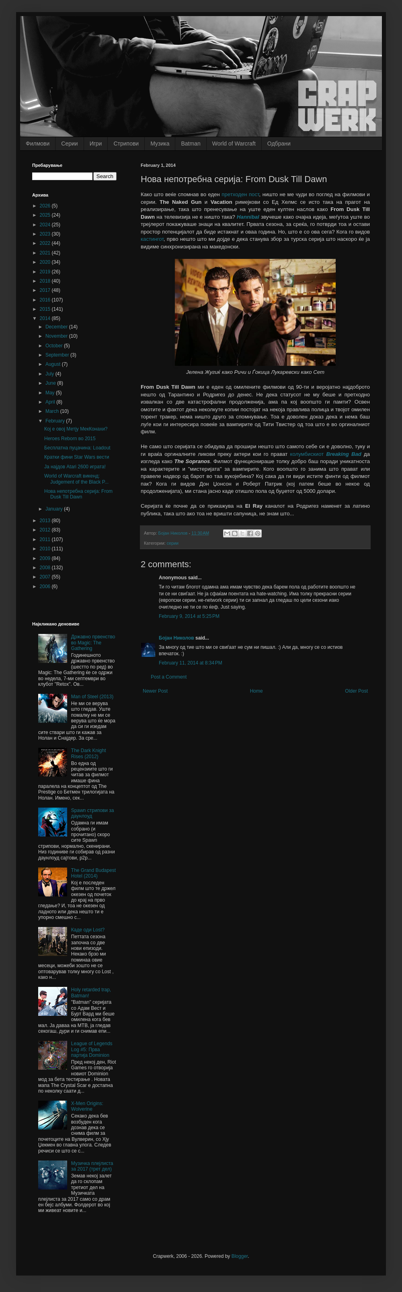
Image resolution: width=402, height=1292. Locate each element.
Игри (96, 143)
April (50, 402)
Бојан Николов (176, 638)
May (50, 393)
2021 (46, 253)
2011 (46, 539)
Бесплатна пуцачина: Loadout (77, 448)
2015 (46, 309)
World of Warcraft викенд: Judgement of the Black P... (76, 478)
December (57, 327)
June (51, 383)
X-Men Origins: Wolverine (87, 1106)
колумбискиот (325, 454)
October (54, 346)
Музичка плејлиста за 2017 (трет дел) (92, 1166)
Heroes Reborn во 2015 (70, 438)
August (53, 364)
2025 (46, 215)
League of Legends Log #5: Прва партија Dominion (92, 1049)
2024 (46, 225)
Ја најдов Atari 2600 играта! (75, 467)
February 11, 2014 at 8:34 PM (190, 663)
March (52, 411)
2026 (46, 206)
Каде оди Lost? (88, 930)
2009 (46, 558)
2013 (46, 520)
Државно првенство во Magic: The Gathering (93, 642)
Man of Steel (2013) (92, 696)
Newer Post (155, 691)
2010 (46, 549)
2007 (46, 577)
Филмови (37, 143)
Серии (69, 143)
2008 (46, 567)
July (50, 374)
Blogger (240, 1256)
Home (256, 691)
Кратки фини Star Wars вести (76, 457)
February (55, 421)
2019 (46, 272)
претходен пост (240, 194)
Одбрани (279, 143)
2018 (46, 281)
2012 (46, 530)
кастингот (152, 239)
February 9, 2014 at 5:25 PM (189, 616)
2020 (46, 262)
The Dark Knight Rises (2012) (88, 753)
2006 (46, 586)
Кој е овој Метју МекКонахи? (76, 429)
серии (172, 543)
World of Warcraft (234, 143)
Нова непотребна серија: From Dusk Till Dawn (78, 494)
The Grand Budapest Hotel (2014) (93, 873)
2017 (46, 290)
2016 (46, 300)
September (57, 355)
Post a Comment (169, 677)
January (54, 509)
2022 (46, 243)
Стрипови (126, 143)
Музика (159, 143)
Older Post (356, 691)
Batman (190, 143)
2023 (46, 234)
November (57, 336)
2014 (46, 318)
